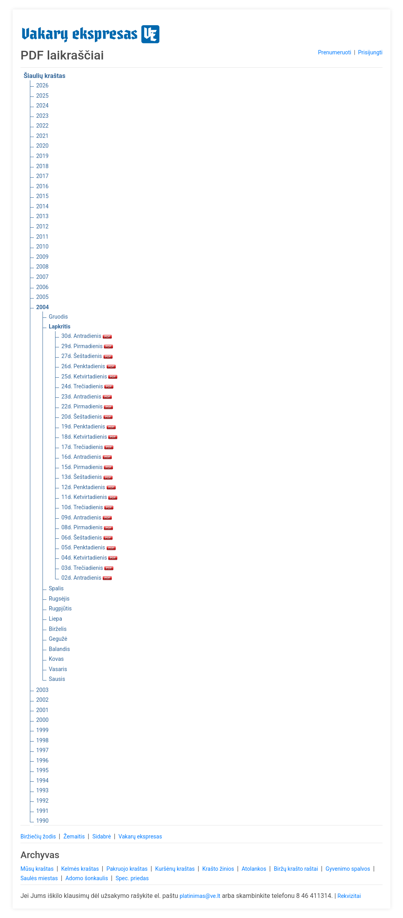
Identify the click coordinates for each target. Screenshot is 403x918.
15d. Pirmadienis (87, 467)
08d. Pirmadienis (87, 527)
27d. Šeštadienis (87, 356)
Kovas (56, 659)
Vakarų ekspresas (140, 836)
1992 (42, 800)
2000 (42, 720)
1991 (42, 811)
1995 (42, 770)
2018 (42, 166)
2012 (42, 226)
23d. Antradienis (86, 396)
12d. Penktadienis (88, 487)
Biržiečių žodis (38, 836)
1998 (42, 740)
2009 (42, 257)
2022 (42, 125)
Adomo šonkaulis (87, 878)
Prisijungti (370, 52)
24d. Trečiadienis (87, 386)
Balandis (59, 649)
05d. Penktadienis (88, 547)
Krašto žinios (218, 869)
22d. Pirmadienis (87, 406)
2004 (42, 307)
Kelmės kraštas (80, 869)
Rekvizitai (349, 896)
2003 (42, 690)
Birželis (58, 629)
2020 (42, 146)
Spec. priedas (132, 878)
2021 (42, 136)
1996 (42, 760)
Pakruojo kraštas (127, 869)
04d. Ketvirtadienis (89, 558)
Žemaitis (74, 836)
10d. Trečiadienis (87, 507)
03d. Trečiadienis (87, 568)
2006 (42, 287)
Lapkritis (59, 326)
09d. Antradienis (86, 517)
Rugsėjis (59, 598)
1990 (42, 821)
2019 (42, 156)
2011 (42, 237)
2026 (42, 85)
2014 (42, 206)
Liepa (55, 619)
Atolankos (255, 869)
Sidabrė (102, 836)
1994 (42, 780)
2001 (42, 710)
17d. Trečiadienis (87, 447)
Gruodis (58, 316)
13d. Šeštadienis (87, 477)
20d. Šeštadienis (87, 417)
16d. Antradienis (86, 457)
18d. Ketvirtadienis (89, 437)
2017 (42, 176)
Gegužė (58, 639)
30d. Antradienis (86, 336)
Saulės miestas (39, 878)
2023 (42, 116)
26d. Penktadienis (88, 366)
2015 (42, 196)
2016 (42, 186)
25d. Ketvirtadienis (89, 376)
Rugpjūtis (60, 608)
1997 (42, 750)
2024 (42, 105)
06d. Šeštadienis (87, 537)
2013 (42, 216)
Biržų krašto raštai (297, 869)
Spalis (56, 588)
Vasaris (58, 669)
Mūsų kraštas (37, 869)
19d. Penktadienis (88, 426)
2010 (42, 246)
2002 (42, 700)
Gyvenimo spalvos (348, 869)
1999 (42, 730)
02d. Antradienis (86, 578)
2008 (42, 266)
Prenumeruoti (334, 52)
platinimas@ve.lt (199, 896)
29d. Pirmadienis (87, 346)
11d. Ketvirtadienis (89, 497)
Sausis (57, 679)
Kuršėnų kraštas (175, 869)
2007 (42, 277)
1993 (42, 790)
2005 (42, 297)
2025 (42, 96)
